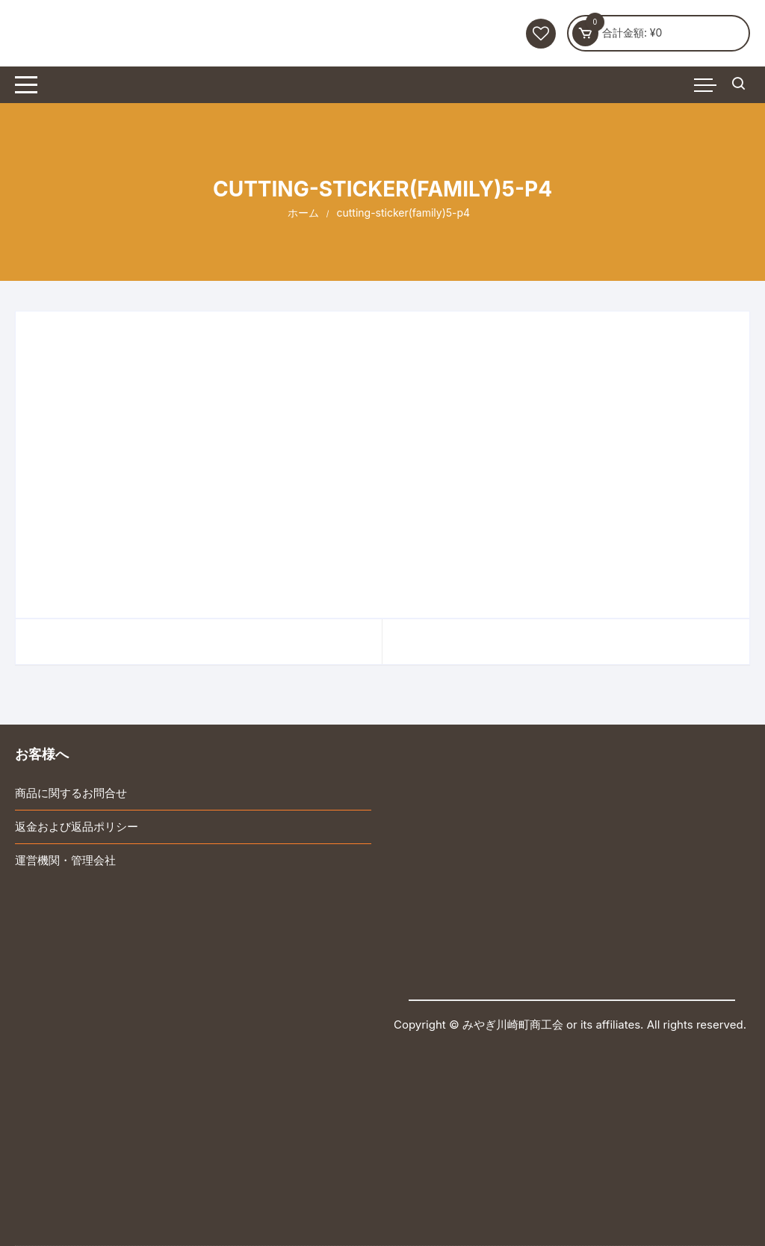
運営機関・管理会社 (65, 860)
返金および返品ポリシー (76, 826)
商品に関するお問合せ (71, 793)
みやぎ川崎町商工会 (512, 1024)
